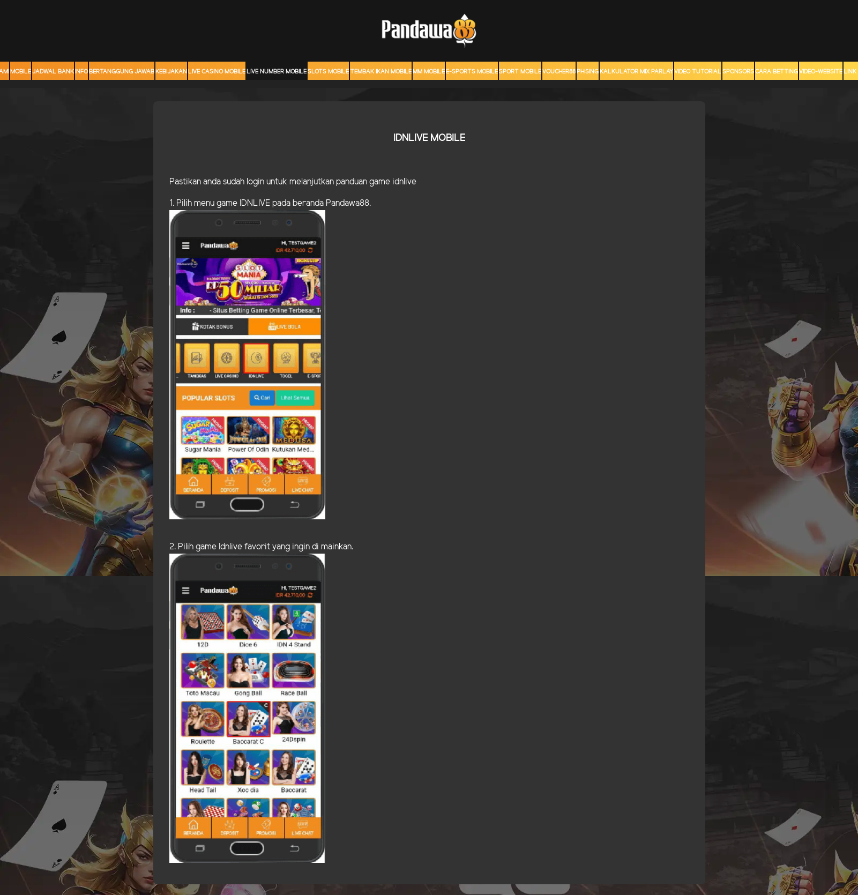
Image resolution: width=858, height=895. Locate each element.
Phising (588, 72)
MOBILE (20, 72)
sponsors (738, 72)
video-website (820, 72)
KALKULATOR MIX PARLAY (636, 72)
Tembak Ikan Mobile (381, 72)
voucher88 (559, 72)
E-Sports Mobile (472, 72)
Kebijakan (171, 72)
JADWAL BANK (53, 72)
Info (81, 72)
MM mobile (429, 72)
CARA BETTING (776, 72)
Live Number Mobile (277, 72)
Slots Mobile (328, 72)
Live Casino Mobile (216, 72)
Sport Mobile (520, 72)
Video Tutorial (697, 72)
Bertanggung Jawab (121, 72)
